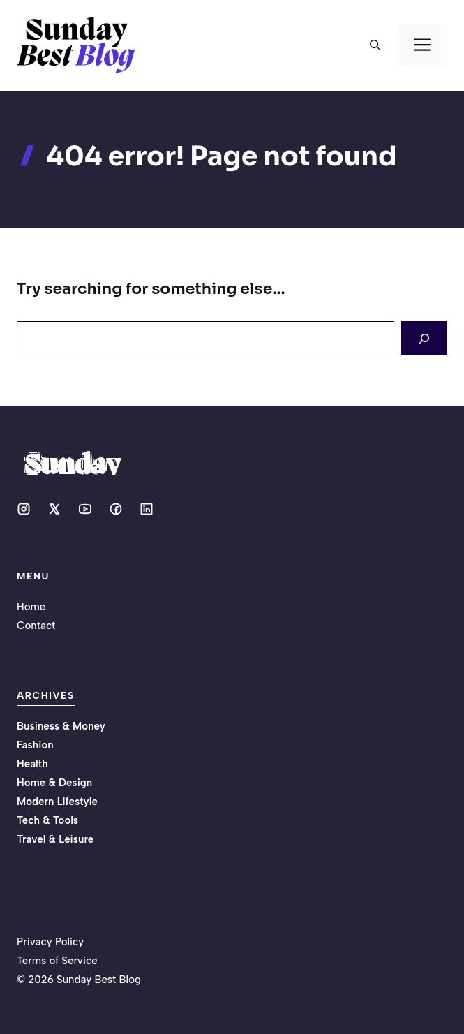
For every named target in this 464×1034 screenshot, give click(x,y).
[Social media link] (24, 509)
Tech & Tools (47, 820)
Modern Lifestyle (57, 801)
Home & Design (54, 782)
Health (32, 764)
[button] (375, 45)
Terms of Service (57, 960)
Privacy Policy (50, 942)
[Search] (424, 338)
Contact (36, 625)
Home (31, 606)
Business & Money (61, 726)
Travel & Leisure (55, 839)
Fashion (35, 745)
